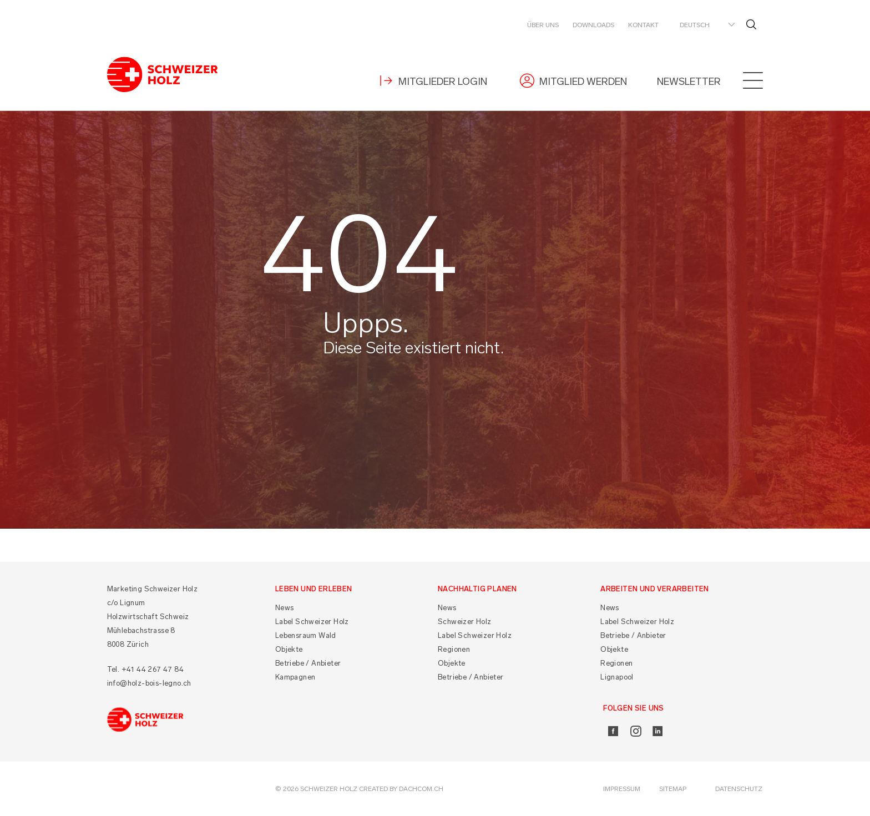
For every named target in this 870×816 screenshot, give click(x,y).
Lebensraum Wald (305, 635)
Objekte (289, 649)
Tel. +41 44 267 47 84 (145, 669)
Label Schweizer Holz (312, 621)
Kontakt (643, 25)
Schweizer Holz (465, 621)
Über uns (543, 25)
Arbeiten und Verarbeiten (654, 589)
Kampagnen (295, 677)
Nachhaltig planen (477, 589)
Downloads (593, 25)
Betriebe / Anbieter (308, 663)
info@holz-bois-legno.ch (149, 683)
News (284, 608)
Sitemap (672, 789)
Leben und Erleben (313, 589)
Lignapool (617, 677)
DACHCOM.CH (421, 789)
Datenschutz (738, 789)
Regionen (454, 649)
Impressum (621, 789)
